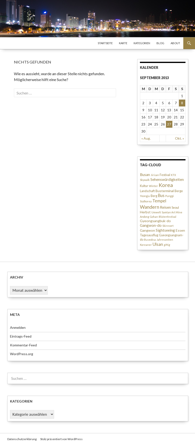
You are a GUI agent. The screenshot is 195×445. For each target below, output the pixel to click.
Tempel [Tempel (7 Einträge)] (159, 200)
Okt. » (179, 138)
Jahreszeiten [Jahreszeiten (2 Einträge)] (164, 239)
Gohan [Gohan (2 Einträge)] (154, 216)
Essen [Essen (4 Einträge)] (180, 230)
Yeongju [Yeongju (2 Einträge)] (145, 195)
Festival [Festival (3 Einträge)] (165, 175)
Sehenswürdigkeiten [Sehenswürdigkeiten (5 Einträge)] (167, 179)
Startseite (105, 43)
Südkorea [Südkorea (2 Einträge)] (146, 201)
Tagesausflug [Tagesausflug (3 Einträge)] (149, 235)
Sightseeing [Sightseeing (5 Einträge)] (165, 230)
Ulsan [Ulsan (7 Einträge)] (158, 244)
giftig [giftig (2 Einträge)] (167, 244)
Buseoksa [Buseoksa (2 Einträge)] (150, 239)
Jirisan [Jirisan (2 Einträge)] (155, 174)
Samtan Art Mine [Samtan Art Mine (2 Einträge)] (172, 212)
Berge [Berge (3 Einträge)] (179, 191)
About (175, 43)
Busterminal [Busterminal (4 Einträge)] (165, 191)
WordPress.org (21, 354)
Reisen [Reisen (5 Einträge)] (165, 207)
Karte (123, 43)
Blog (160, 43)
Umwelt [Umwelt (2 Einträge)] (156, 212)
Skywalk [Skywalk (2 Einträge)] (145, 179)
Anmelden (18, 327)
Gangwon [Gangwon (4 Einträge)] (147, 230)
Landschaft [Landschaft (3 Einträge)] (147, 191)
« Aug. (146, 138)
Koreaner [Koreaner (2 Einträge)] (146, 244)
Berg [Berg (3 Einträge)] (154, 196)
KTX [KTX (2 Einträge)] (173, 174)
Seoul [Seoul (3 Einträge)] (175, 207)
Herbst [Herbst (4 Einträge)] (145, 212)
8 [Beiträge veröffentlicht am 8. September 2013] (182, 103)
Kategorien (142, 43)
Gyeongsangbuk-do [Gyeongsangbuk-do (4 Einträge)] (155, 221)
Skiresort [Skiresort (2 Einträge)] (168, 225)
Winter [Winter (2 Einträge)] (153, 185)
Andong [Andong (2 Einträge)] (144, 216)
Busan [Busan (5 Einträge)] (145, 174)
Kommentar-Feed (23, 345)
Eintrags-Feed (20, 336)
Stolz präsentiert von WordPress (61, 439)
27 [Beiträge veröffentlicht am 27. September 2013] (169, 124)
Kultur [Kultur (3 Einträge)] (144, 186)
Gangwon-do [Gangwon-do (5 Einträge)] (151, 225)
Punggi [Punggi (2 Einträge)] (169, 195)
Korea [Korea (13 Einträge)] (166, 185)
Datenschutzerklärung (22, 439)
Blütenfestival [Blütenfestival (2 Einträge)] (167, 216)
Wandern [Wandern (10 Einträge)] (149, 207)
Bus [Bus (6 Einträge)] (161, 195)
